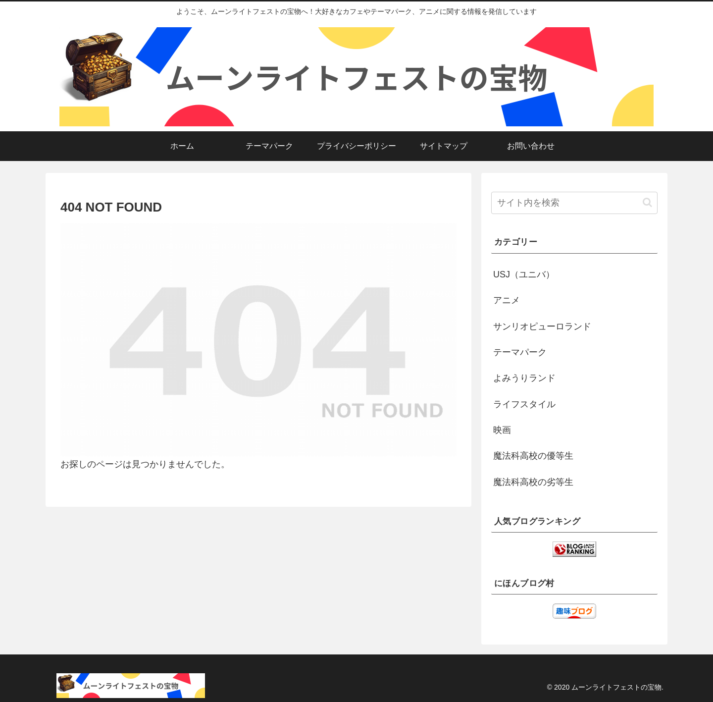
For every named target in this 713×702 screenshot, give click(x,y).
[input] (574, 203)
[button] (647, 202)
